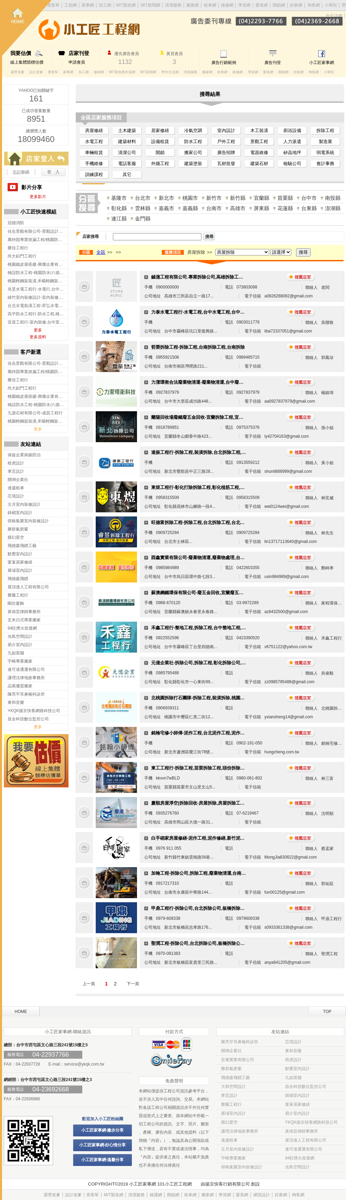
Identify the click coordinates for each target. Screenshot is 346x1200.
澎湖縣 (332, 208)
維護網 (156, 1194)
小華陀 (331, 5)
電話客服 (127, 163)
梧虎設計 (293, 1059)
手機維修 (94, 163)
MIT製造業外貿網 (122, 72)
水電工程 (94, 141)
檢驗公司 (292, 163)
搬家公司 (193, 152)
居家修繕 (160, 130)
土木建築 (127, 130)
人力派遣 (292, 141)
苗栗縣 (285, 198)
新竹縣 (237, 198)
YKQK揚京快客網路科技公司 (311, 1122)
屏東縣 (261, 208)
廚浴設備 (292, 130)
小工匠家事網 (321, 62)
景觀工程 (259, 141)
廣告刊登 (272, 62)
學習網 (244, 5)
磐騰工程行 (231, 1104)
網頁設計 (261, 1194)
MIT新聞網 (150, 5)
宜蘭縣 (261, 198)
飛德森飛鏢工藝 (235, 1077)
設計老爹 (36, 72)
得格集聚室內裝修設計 (241, 1167)
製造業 (325, 141)
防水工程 (193, 141)
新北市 (166, 198)
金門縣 (142, 218)
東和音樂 (293, 1050)
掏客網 (314, 5)
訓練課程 (94, 174)
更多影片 (38, 196)
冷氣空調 (193, 130)
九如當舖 (293, 1077)
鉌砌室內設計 (297, 1095)
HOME (21, 1011)
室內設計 (226, 130)
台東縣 (309, 208)
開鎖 (160, 152)
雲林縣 (142, 208)
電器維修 (259, 152)
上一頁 (89, 983)
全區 (100, 252)
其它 (127, 174)
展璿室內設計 (233, 1113)
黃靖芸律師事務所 (301, 1131)
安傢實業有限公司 (237, 1059)
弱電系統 (325, 152)
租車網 (210, 5)
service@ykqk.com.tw (84, 1064)
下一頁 (133, 983)
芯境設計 (293, 1041)
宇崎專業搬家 (233, 1158)
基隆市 (119, 198)
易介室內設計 (297, 1113)
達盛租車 (229, 1140)
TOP (327, 1011)
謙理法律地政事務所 (239, 1131)
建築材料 (127, 141)
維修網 (227, 5)
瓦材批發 (226, 163)
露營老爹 (17, 72)
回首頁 (27, 27)
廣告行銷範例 (223, 62)
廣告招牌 (226, 152)
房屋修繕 (94, 130)
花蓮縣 (285, 208)
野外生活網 (170, 72)
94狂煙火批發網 (299, 1158)
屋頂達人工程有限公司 (305, 1140)
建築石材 (259, 163)
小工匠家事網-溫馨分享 (102, 1159)
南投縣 (332, 198)
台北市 (142, 198)
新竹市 (214, 198)
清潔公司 (127, 152)
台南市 (214, 208)
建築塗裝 (193, 163)
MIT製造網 (114, 1194)
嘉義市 (166, 208)
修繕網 (99, 72)
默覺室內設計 (297, 1068)
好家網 (296, 5)
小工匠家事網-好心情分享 (102, 1145)
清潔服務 (173, 5)
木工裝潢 (259, 130)
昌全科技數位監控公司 (305, 1086)
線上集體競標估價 (30, 57)
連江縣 (119, 218)
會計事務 (325, 163)
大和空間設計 (233, 1086)
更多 (38, 330)
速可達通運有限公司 (303, 1149)
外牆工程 (160, 163)
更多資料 (38, 337)
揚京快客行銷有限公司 (227, 1184)
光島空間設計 (297, 1167)
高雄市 (237, 208)
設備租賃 (160, 141)
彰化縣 (119, 208)
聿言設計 (229, 1095)
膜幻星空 (229, 1122)
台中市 (309, 198)
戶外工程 (226, 141)
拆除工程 (325, 130)
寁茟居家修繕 (297, 1104)
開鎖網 (279, 5)
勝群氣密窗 (231, 1068)
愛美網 (262, 5)
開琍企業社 (231, 1050)
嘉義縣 (190, 208)
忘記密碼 (21, 172)
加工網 (83, 72)
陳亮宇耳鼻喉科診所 (239, 1041)
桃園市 (190, 198)
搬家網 (192, 5)
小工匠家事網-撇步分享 (102, 1130)
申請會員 (85, 57)
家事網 (68, 72)
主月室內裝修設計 (237, 1149)
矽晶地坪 (292, 152)
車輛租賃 (94, 152)
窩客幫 (53, 72)
